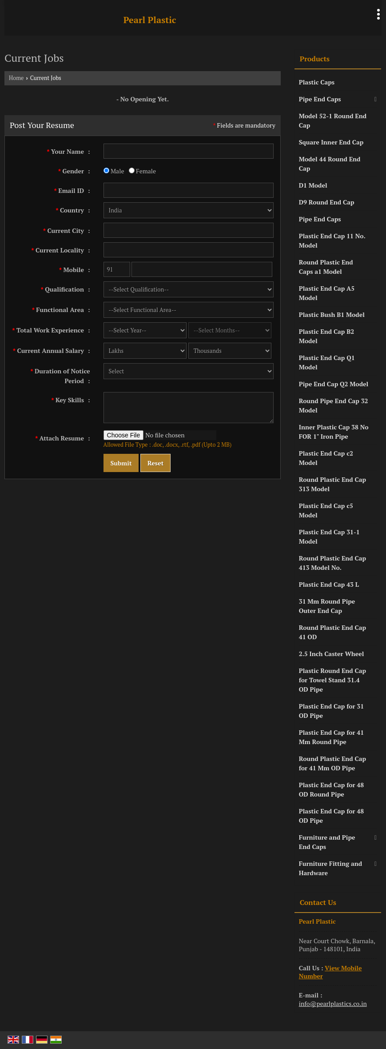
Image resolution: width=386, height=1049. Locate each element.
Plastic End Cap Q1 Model (327, 362)
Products (315, 59)
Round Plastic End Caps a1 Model (326, 267)
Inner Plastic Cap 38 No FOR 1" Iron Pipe (334, 431)
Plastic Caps (316, 82)
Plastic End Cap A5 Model (326, 293)
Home (16, 78)
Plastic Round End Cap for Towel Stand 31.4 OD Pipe (332, 679)
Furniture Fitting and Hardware (330, 868)
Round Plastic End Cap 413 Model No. (332, 563)
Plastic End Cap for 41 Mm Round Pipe (331, 737)
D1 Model (313, 185)
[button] (330, 972)
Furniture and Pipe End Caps (327, 842)
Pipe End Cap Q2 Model (333, 384)
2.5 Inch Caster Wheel (331, 653)
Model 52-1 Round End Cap (332, 120)
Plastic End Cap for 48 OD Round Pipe (331, 789)
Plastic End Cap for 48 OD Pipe (331, 816)
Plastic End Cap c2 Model (326, 458)
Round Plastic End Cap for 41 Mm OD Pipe (332, 763)
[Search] (353, 17)
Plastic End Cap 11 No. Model (332, 240)
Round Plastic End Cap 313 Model (332, 484)
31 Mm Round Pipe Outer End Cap (327, 606)
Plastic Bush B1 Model (332, 314)
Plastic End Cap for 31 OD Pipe (331, 711)
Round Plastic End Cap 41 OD (332, 632)
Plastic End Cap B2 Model (326, 336)
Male (113, 171)
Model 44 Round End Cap (330, 163)
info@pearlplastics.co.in (333, 1003)
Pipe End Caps (320, 99)
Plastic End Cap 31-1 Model (329, 536)
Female (142, 171)
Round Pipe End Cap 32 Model (333, 405)
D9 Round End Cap (326, 202)
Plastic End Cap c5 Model (326, 510)
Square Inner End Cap (331, 142)
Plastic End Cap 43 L (329, 584)
